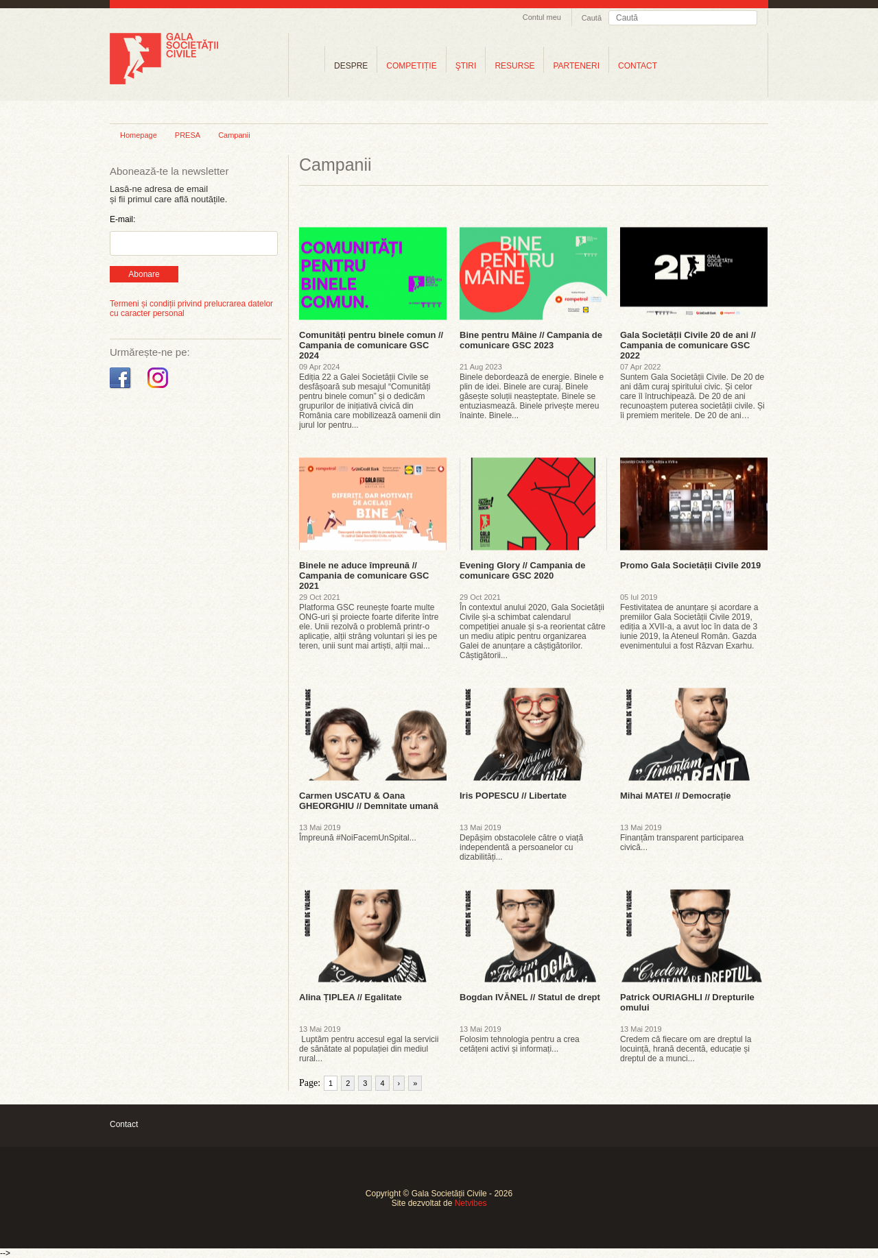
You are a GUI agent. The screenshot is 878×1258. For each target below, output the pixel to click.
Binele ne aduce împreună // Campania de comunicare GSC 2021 (364, 575)
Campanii (234, 135)
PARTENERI (576, 66)
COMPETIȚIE (411, 66)
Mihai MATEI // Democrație (675, 795)
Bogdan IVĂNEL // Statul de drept (530, 997)
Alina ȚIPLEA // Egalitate (350, 997)
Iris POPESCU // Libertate (513, 795)
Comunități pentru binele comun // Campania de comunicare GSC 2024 (371, 345)
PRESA (187, 135)
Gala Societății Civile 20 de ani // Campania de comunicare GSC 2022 (688, 345)
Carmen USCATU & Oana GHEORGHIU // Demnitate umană (368, 800)
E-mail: (122, 219)
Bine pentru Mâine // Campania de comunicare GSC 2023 (531, 340)
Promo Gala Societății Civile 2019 (690, 565)
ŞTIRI (466, 66)
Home (306, 65)
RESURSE (514, 66)
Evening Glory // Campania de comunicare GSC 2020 (523, 570)
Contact (124, 1124)
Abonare (143, 274)
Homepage (138, 135)
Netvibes (471, 1203)
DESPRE (351, 66)
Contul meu (542, 17)
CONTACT (637, 66)
